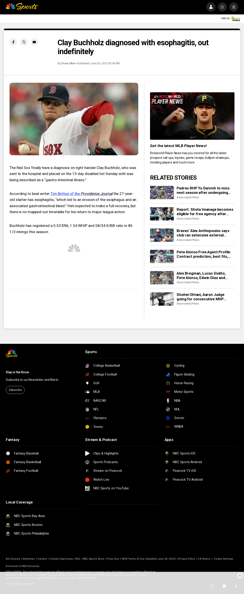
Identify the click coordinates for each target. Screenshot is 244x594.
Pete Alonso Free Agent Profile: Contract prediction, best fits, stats (204, 254)
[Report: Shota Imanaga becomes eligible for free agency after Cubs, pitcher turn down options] (162, 214)
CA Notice (204, 558)
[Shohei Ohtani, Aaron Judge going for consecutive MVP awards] (162, 299)
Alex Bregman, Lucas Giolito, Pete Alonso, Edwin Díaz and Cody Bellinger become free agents (201, 275)
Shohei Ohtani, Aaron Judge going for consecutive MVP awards (200, 296)
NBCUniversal (30, 566)
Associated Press (188, 197)
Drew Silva (68, 63)
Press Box (113, 558)
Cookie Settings (223, 558)
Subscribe (15, 389)
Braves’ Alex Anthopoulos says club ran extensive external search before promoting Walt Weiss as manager (203, 232)
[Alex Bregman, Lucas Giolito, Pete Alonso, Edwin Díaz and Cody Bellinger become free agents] (162, 278)
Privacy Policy (186, 558)
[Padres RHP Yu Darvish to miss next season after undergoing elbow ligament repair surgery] (162, 192)
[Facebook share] (13, 42)
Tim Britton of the (82, 193)
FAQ (77, 558)
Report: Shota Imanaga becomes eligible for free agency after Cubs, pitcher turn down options (205, 211)
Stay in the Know (17, 372)
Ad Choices (13, 558)
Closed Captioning (61, 558)
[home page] (22, 7)
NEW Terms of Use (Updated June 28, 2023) (149, 558)
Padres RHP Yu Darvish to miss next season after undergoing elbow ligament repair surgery (203, 190)
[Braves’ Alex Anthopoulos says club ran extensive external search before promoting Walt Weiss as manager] (162, 235)
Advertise (29, 558)
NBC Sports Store (93, 558)
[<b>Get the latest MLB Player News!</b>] (192, 116)
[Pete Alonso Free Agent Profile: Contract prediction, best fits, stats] (162, 256)
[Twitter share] (23, 42)
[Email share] (34, 42)
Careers (42, 558)
